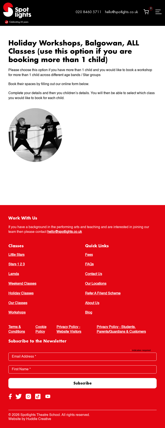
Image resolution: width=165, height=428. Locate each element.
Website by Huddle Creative (29, 419)
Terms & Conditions (16, 329)
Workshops (17, 312)
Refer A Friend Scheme (103, 293)
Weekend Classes (22, 284)
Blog (88, 312)
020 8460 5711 (88, 12)
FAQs (89, 264)
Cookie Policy (40, 329)
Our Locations (95, 284)
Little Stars (16, 255)
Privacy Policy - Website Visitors (69, 329)
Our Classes (17, 303)
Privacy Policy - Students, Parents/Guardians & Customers (121, 329)
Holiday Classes (21, 293)
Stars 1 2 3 (16, 264)
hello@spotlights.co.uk (121, 12)
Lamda (13, 274)
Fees (89, 255)
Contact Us (93, 274)
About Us (92, 303)
